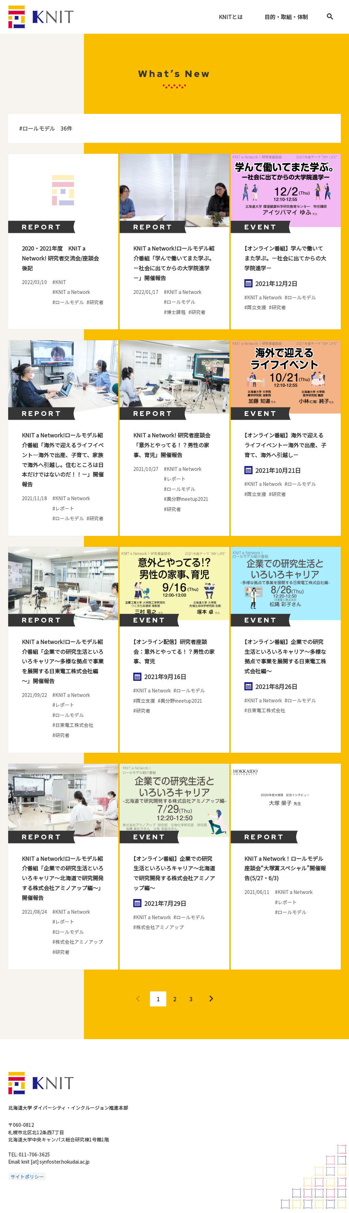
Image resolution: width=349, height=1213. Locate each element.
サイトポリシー (27, 1176)
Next (211, 998)
